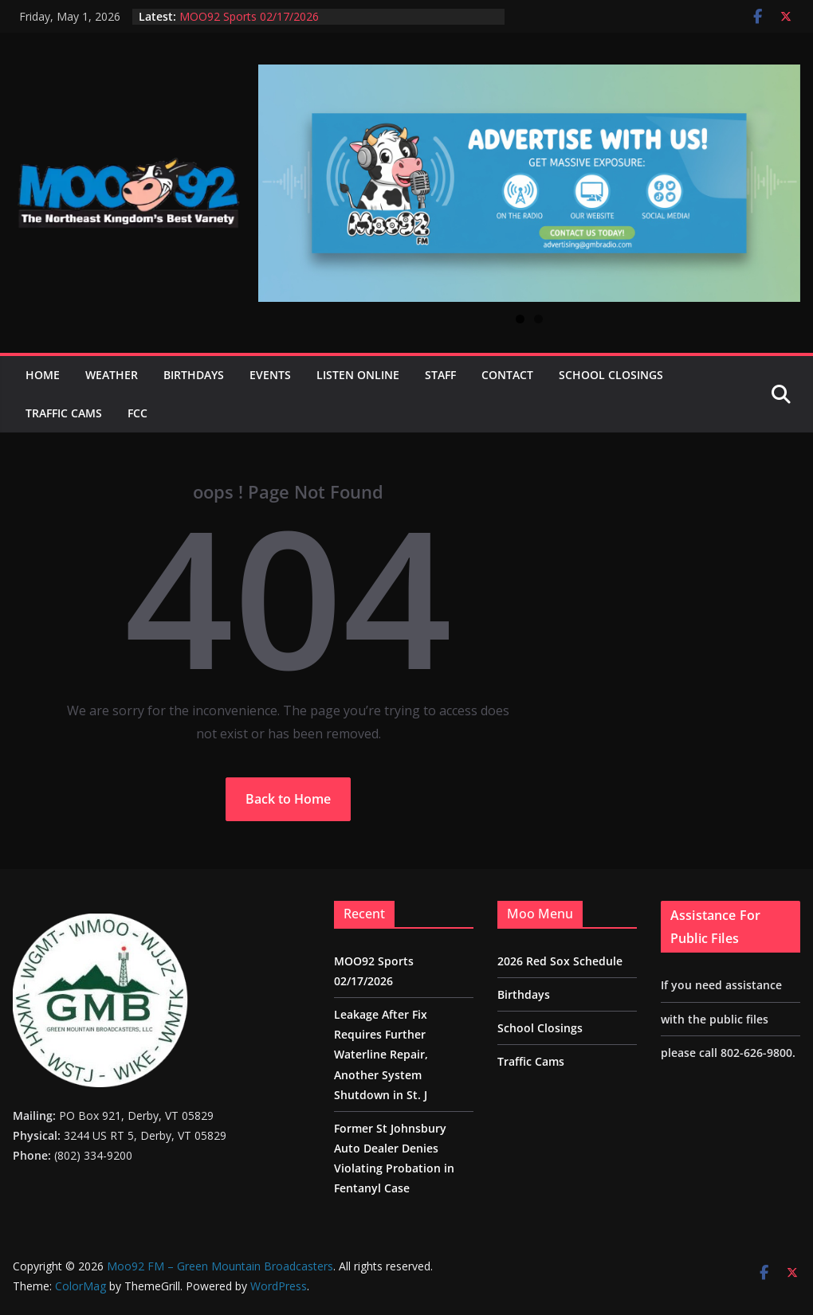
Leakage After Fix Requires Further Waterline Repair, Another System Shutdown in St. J (381, 1054)
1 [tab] (520, 319)
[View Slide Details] (529, 183)
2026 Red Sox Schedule (560, 961)
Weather (111, 374)
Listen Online (357, 374)
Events (270, 374)
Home (43, 374)
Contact (507, 374)
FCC (137, 413)
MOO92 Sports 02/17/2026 (249, 16)
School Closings (611, 374)
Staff (440, 374)
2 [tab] (538, 319)
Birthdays (193, 374)
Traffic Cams (64, 413)
